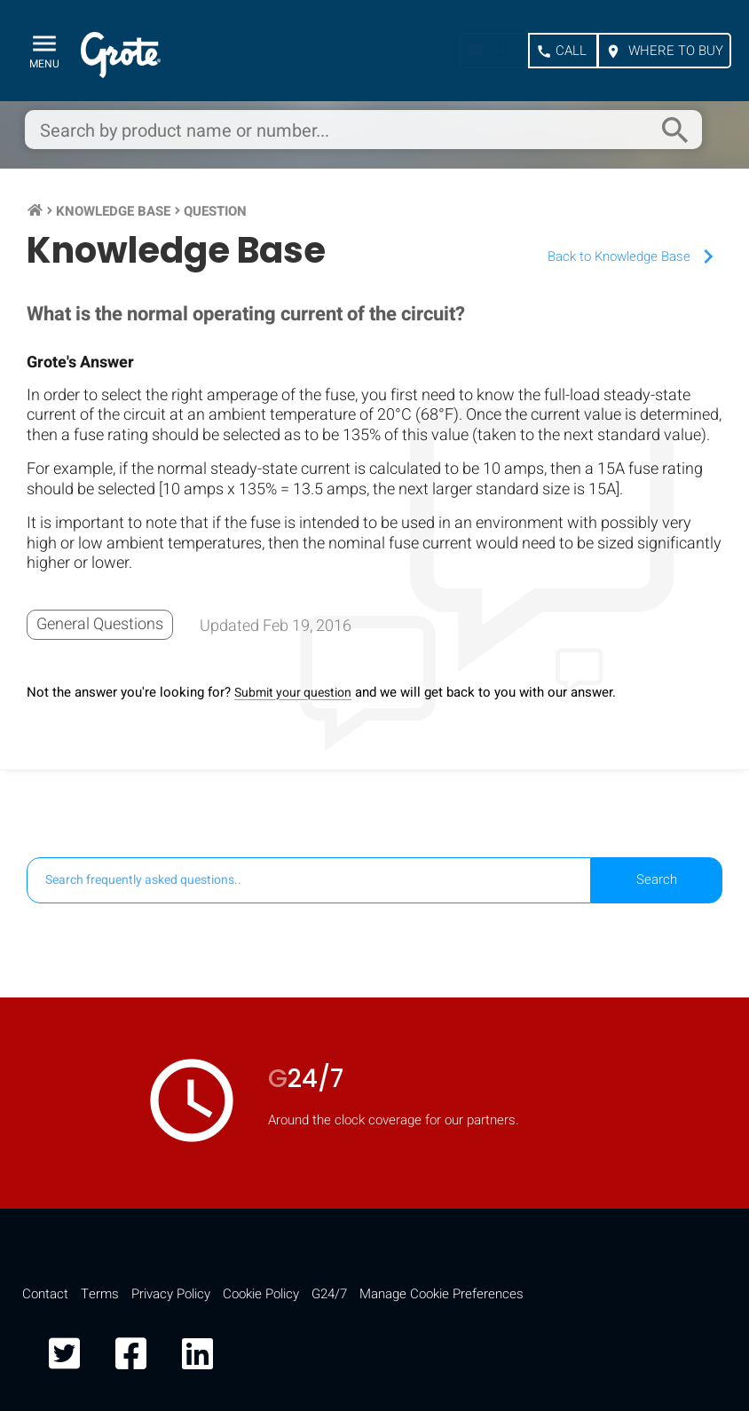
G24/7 (329, 1294)
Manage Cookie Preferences (441, 1294)
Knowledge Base (113, 211)
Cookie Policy (261, 1294)
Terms (100, 1294)
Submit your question (292, 692)
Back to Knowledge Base (635, 256)
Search (656, 879)
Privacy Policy (170, 1294)
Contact (45, 1294)
